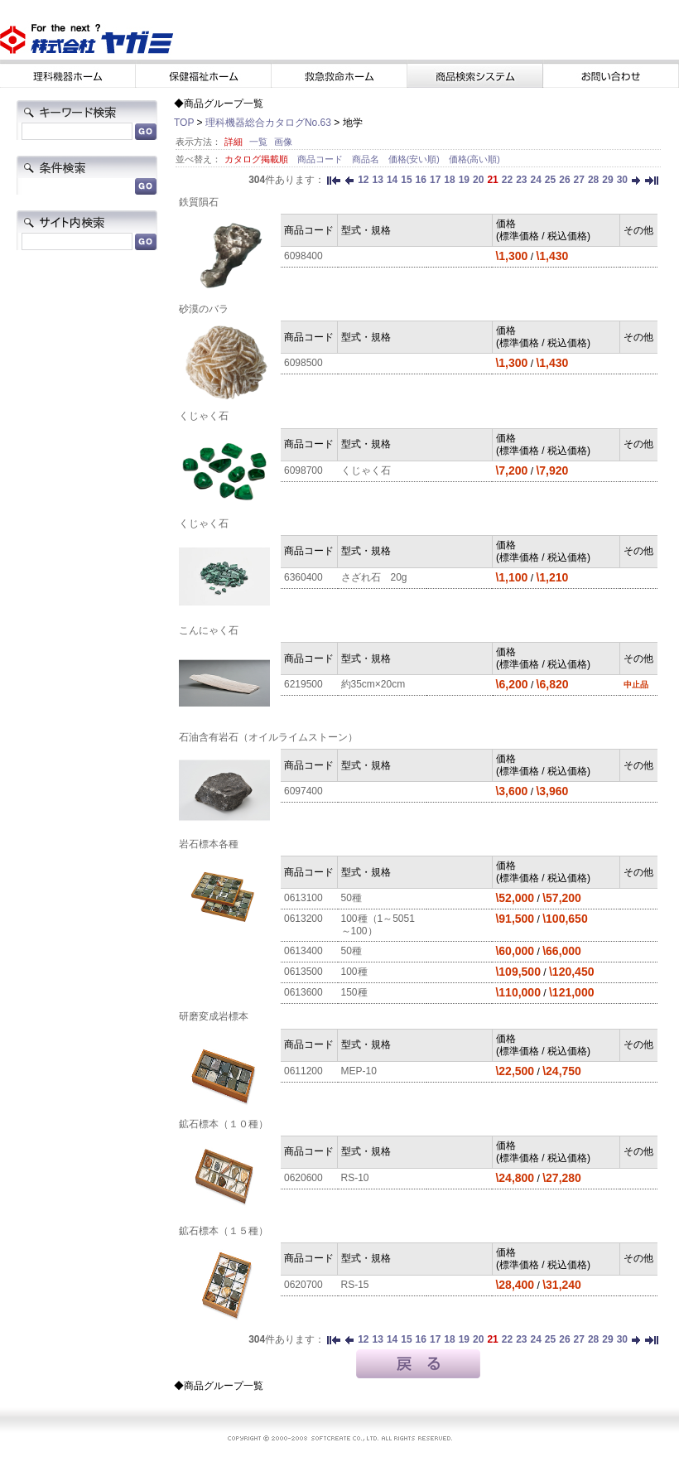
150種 (354, 992)
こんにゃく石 (208, 630)
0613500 (303, 971)
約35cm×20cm (373, 684)
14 (392, 180)
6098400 (303, 256)
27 (579, 180)
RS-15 (355, 1284)
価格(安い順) (415, 159)
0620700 (303, 1284)
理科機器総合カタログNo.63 (268, 122)
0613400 (303, 951)
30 (622, 180)
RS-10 (355, 1178)
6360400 (303, 577)
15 (406, 180)
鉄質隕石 (199, 202)
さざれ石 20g (374, 577)
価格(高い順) (474, 159)
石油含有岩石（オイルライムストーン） (268, 737)
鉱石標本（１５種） (223, 1231)
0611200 (303, 1071)
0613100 (303, 898)
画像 (283, 142)
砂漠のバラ (204, 309)
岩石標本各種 (208, 844)
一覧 (258, 142)
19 (464, 180)
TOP (184, 122)
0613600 (303, 992)
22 (507, 180)
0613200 (303, 918)
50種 (351, 898)
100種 (354, 971)
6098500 (303, 363)
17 (435, 180)
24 (535, 180)
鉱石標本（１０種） (223, 1124)
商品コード (321, 159)
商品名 (367, 159)
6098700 (303, 470)
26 (564, 180)
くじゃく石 (204, 416)
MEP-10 (359, 1071)
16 (421, 180)
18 (449, 180)
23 (521, 180)
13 (378, 180)
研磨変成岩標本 (213, 1016)
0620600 (303, 1178)
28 (593, 180)
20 (478, 180)
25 (550, 180)
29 (607, 180)
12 (363, 180)
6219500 (303, 684)
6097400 (303, 791)
